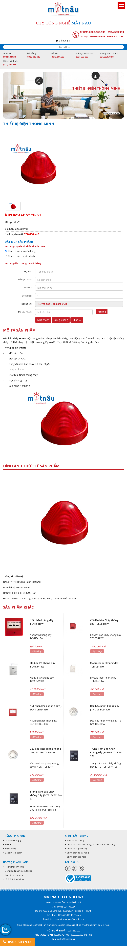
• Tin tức (7, 844)
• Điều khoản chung (74, 840)
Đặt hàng (36, 651)
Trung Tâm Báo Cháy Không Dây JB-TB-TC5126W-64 (46, 795)
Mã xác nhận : (25, 311)
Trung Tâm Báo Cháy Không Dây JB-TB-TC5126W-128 (106, 752)
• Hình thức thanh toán (13, 879)
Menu (121, 5)
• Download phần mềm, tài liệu (17, 871)
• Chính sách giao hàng (76, 848)
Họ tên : (28, 271)
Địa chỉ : (28, 287)
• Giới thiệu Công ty (12, 840)
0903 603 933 (17, 941)
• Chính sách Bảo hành (75, 856)
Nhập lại (76, 319)
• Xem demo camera (13, 875)
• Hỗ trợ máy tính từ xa (13, 866)
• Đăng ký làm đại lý (12, 852)
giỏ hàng (63, 40)
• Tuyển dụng (9, 848)
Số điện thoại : (25, 279)
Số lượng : (27, 295)
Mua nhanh (43, 319)
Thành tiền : (26, 303)
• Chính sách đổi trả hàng (77, 852)
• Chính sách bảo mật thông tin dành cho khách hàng (90, 844)
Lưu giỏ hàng (61, 319)
